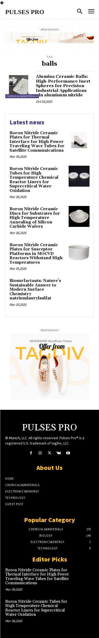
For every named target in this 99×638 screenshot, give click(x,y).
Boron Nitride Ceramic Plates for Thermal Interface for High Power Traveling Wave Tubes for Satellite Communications (37, 142)
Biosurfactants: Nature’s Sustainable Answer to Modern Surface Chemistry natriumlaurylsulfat (35, 289)
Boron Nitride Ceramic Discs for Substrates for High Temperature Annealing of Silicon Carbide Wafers (35, 217)
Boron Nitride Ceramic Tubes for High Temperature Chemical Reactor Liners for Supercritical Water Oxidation (34, 179)
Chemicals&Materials (22, 96)
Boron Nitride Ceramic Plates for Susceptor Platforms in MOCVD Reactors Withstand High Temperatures (36, 253)
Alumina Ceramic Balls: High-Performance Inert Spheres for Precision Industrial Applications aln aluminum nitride (63, 86)
